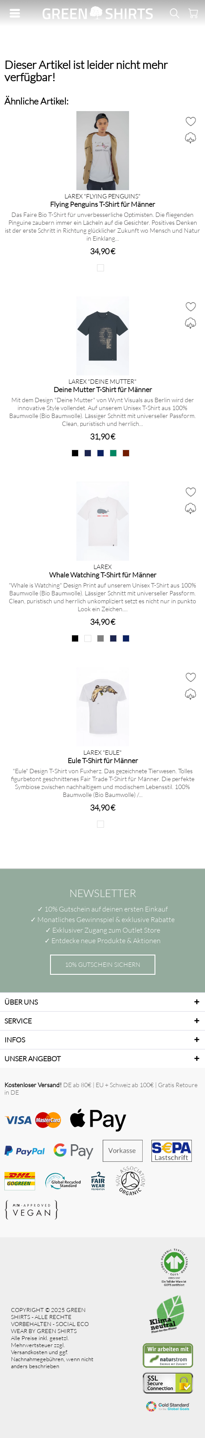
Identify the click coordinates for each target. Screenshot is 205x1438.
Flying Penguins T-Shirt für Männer (102, 204)
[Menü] (17, 13)
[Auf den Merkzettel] (190, 121)
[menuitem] (17, 13)
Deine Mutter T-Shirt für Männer (103, 389)
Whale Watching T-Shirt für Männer (102, 574)
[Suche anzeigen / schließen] (174, 13)
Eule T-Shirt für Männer (103, 760)
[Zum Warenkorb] (192, 13)
